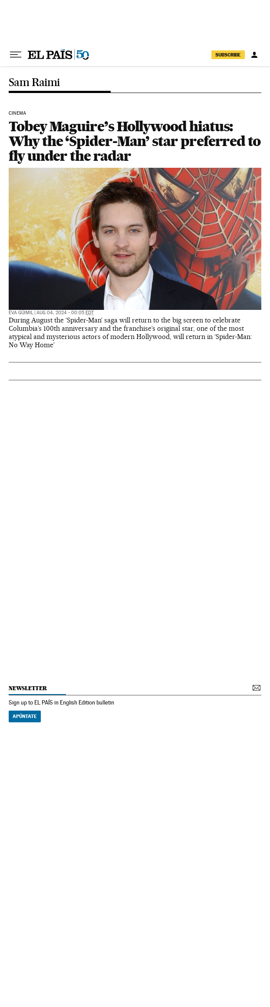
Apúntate (25, 716)
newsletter (28, 688)
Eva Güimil (21, 313)
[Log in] (254, 55)
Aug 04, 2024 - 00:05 (65, 313)
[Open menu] (16, 55)
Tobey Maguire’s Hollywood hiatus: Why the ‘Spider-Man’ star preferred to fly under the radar (134, 141)
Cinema (17, 113)
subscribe (228, 55)
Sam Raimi (34, 83)
